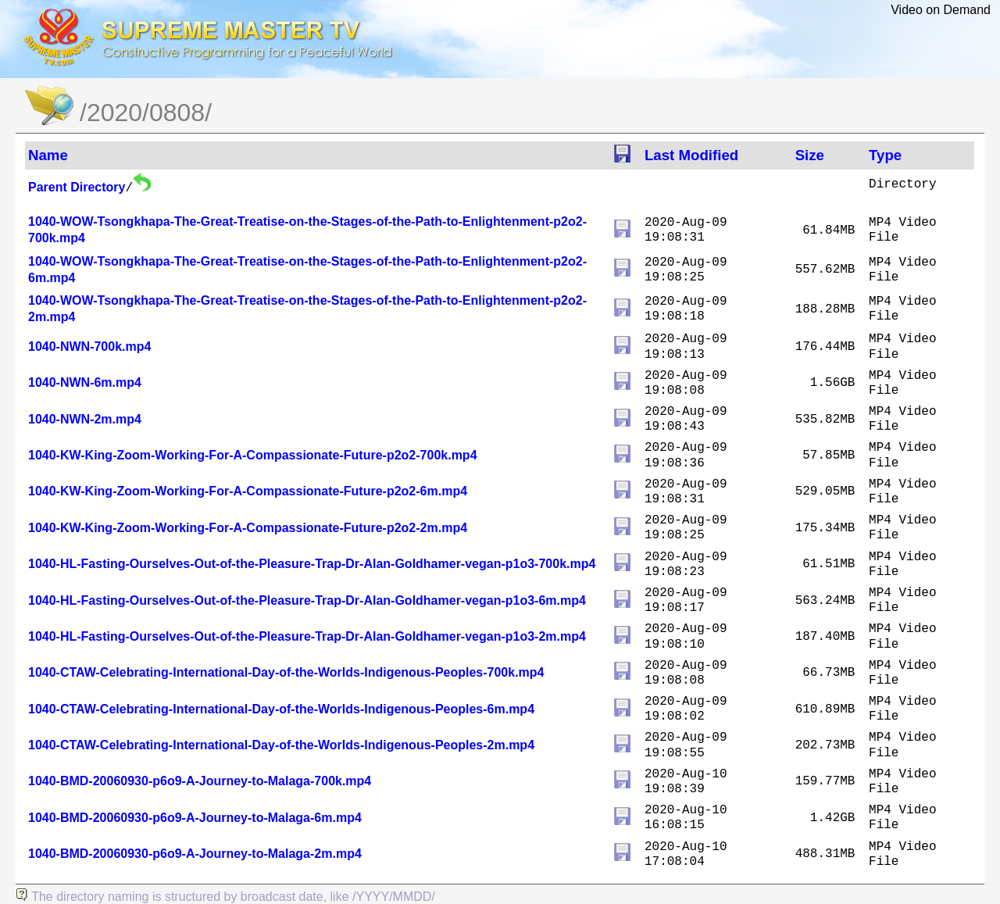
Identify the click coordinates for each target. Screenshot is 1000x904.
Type (885, 155)
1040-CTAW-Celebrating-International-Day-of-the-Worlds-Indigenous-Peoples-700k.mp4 (286, 672)
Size (809, 155)
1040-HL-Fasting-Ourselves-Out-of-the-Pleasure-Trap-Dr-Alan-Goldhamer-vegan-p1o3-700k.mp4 (311, 563)
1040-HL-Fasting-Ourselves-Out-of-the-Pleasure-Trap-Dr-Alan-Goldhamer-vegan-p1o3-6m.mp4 (307, 600)
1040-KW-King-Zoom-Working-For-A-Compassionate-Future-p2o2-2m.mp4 (247, 527)
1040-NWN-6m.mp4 (84, 382)
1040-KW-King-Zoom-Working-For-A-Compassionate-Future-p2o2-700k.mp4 (252, 455)
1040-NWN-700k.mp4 (89, 346)
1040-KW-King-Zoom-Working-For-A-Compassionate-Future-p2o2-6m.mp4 (247, 491)
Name (48, 155)
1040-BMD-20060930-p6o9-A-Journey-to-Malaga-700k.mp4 (199, 781)
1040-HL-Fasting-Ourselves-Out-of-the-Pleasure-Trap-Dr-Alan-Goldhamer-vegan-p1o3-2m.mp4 (307, 636)
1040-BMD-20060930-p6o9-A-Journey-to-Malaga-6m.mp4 (195, 817)
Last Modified (691, 155)
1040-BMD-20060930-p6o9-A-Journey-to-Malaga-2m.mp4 (195, 853)
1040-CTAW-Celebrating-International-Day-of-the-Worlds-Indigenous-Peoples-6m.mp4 (281, 709)
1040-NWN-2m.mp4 (84, 419)
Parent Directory (77, 187)
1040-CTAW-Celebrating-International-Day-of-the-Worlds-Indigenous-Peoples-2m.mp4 (281, 745)
